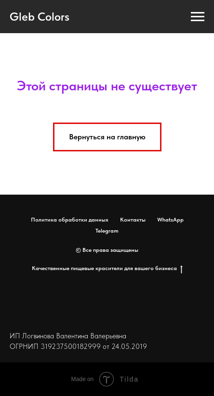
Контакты (133, 219)
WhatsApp (170, 219)
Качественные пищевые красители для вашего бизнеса (107, 268)
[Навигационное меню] (197, 17)
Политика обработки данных (69, 219)
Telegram (107, 230)
